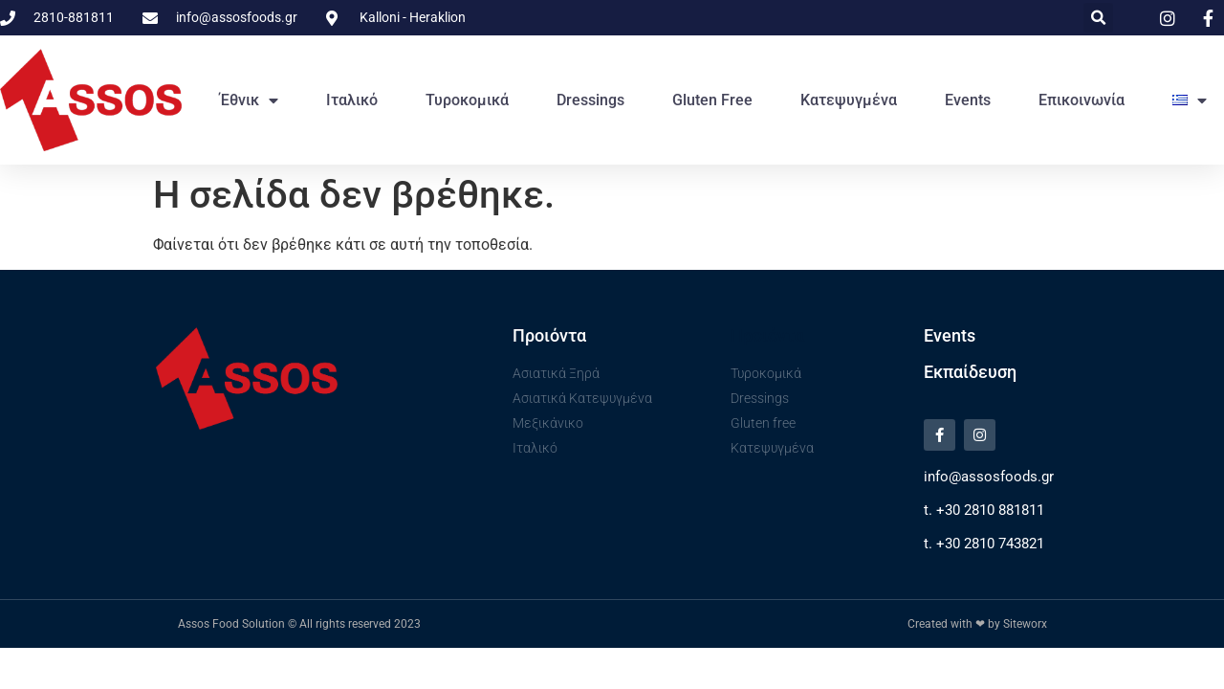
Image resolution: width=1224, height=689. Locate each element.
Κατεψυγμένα (848, 100)
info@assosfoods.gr (989, 476)
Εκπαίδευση (970, 372)
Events (968, 100)
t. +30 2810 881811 (984, 510)
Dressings (590, 100)
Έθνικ (249, 100)
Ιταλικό (352, 100)
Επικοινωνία (1081, 100)
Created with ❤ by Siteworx (977, 624)
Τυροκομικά (467, 100)
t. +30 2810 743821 (984, 543)
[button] (1098, 18)
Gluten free (712, 100)
